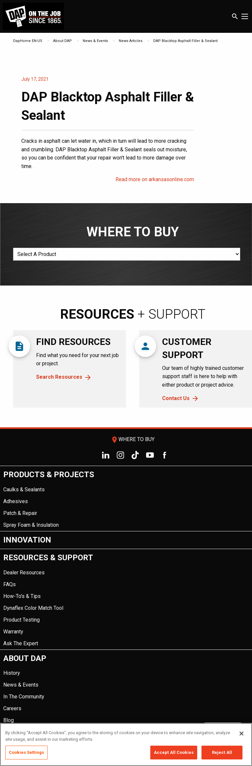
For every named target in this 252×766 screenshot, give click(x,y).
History (11, 673)
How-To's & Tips (22, 596)
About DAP (62, 41)
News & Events (95, 41)
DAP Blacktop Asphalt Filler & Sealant (185, 41)
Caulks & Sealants (24, 489)
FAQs (9, 584)
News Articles (130, 41)
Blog (8, 720)
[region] (126, 744)
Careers (12, 708)
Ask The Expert (20, 643)
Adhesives (15, 501)
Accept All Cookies (174, 752)
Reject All (222, 752)
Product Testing (21, 620)
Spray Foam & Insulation (31, 525)
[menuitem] (126, 498)
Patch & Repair (20, 513)
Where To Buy (133, 439)
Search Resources (59, 377)
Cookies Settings (26, 752)
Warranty (13, 631)
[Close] (241, 733)
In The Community (23, 696)
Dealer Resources (24, 572)
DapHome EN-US (27, 41)
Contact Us (176, 398)
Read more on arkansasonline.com (155, 179)
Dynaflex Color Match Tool (33, 608)
